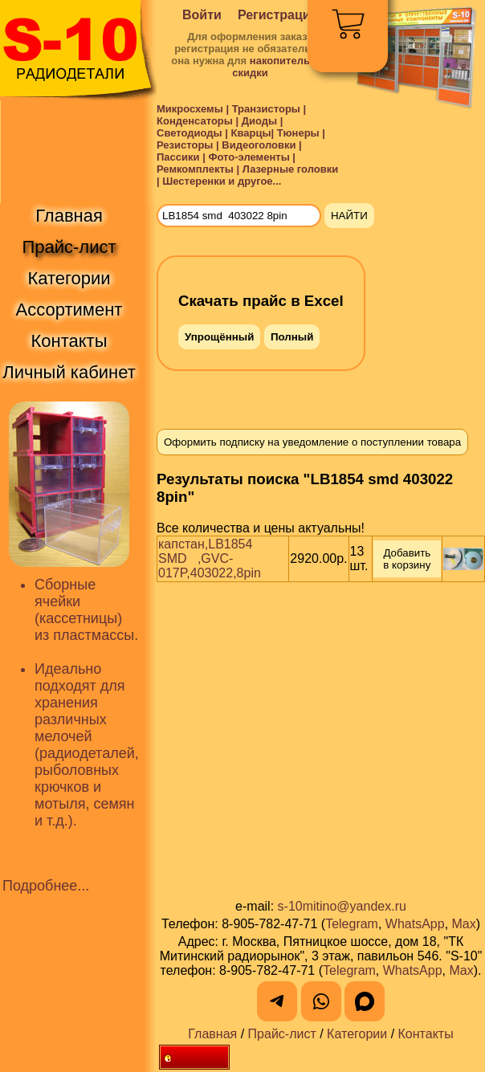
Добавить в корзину (408, 559)
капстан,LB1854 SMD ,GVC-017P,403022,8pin (210, 558)
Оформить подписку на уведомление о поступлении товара (312, 442)
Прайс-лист (282, 1034)
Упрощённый (219, 337)
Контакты (426, 1034)
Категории (357, 1034)
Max (464, 924)
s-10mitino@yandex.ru (342, 906)
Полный (292, 337)
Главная (212, 1034)
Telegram (351, 924)
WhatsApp (415, 924)
